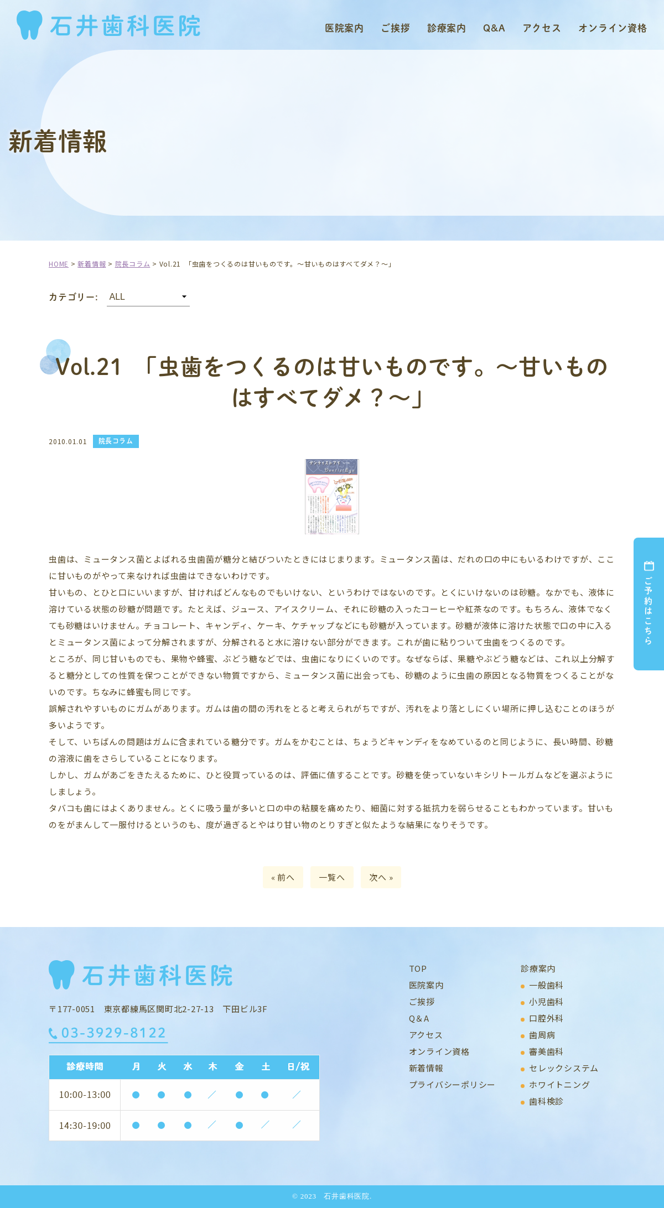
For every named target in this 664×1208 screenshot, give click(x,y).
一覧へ (332, 877)
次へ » (381, 877)
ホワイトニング (559, 1084)
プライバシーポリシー (452, 1084)
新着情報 (426, 1068)
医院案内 (344, 27)
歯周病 (542, 1034)
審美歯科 (546, 1051)
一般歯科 (546, 985)
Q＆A (419, 1018)
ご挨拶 (396, 27)
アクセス (542, 27)
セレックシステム (564, 1068)
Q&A (494, 27)
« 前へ (283, 877)
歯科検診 (546, 1101)
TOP (418, 968)
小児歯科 (546, 1001)
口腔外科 (546, 1018)
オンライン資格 (612, 27)
